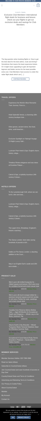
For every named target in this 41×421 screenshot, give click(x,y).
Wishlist (4, 391)
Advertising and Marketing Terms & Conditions (17, 380)
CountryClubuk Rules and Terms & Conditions (17, 376)
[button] (2, 5)
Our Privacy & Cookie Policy (11, 384)
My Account (5, 395)
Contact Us (5, 399)
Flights (17, 12)
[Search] (34, 5)
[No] (38, 415)
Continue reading (20, 79)
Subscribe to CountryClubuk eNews (14, 366)
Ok (13, 417)
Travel (23, 12)
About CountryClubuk (9, 388)
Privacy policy (23, 417)
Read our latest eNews (9, 362)
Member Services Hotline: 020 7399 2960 (16, 358)
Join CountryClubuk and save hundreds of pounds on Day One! (20, 371)
